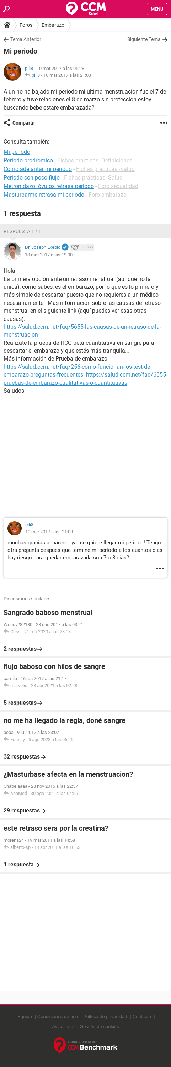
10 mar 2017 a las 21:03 (67, 75)
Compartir (23, 123)
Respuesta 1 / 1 (22, 231)
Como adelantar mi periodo (38, 169)
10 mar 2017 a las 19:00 (49, 254)
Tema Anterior (25, 39)
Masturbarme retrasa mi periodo (44, 194)
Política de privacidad (105, 1016)
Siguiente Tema (144, 39)
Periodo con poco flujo (32, 177)
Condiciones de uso (57, 1016)
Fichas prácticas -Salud (105, 169)
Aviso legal (63, 1026)
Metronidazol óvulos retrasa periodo (49, 186)
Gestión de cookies (99, 1026)
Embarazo (53, 25)
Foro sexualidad (118, 186)
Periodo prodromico (28, 160)
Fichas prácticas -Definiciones (94, 160)
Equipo (24, 1016)
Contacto (142, 1016)
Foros (26, 25)
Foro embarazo (108, 194)
